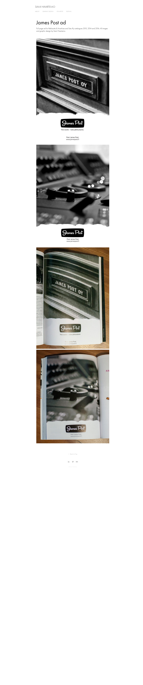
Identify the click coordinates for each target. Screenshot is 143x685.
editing (68, 11)
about (37, 11)
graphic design (47, 11)
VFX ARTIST (60, 11)
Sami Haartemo (45, 6)
